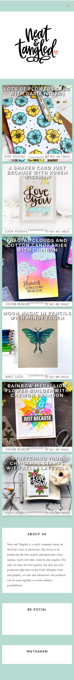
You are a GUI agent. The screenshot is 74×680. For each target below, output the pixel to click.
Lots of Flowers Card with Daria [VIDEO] (37, 91)
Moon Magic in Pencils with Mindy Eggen (37, 315)
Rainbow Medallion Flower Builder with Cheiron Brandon (37, 390)
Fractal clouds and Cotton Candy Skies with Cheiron (37, 245)
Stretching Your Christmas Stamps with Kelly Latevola (37, 463)
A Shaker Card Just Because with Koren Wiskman (37, 172)
